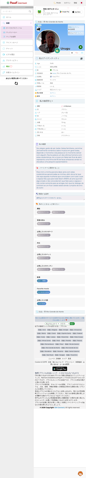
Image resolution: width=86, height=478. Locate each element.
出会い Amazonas (75, 399)
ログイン (67, 3)
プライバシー (69, 431)
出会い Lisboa (51, 406)
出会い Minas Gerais (44, 410)
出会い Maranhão (62, 406)
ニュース (51, 428)
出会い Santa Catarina (72, 420)
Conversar (17, 2)
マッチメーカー (10, 32)
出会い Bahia (41, 403)
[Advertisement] (59, 12)
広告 (49, 431)
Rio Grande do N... (64, 73)
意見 (69, 428)
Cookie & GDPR (41, 431)
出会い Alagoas (52, 399)
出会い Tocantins (71, 424)
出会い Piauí (59, 413)
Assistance (80, 473)
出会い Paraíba (66, 410)
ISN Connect (59, 477)
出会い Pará (56, 410)
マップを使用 (9, 37)
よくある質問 (64, 434)
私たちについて (58, 431)
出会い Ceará (51, 403)
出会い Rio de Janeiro (72, 413)
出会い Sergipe (60, 424)
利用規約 (79, 431)
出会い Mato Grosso (76, 406)
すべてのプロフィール (12, 28)
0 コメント (80, 33)
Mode (57, 3)
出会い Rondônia (45, 420)
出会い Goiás (41, 406)
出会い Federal (77, 403)
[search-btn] (29, 11)
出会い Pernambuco (47, 413)
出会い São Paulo (47, 424)
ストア (64, 428)
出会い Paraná (77, 410)
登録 (75, 3)
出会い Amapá (63, 399)
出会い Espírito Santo (64, 403)
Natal (54, 73)
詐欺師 (58, 428)
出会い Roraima (58, 420)
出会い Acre (42, 399)
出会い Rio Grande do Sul (70, 417)
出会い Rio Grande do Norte (51, 417)
